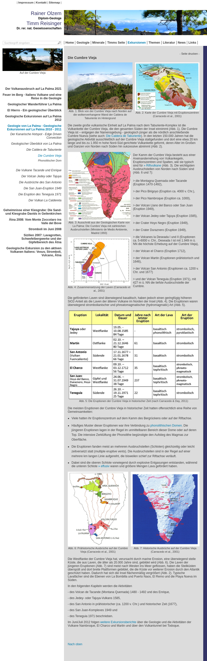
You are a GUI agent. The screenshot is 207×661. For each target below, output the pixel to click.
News (182, 42)
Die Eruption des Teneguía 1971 (39, 194)
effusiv (105, 466)
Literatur (169, 42)
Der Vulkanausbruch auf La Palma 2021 (33, 89)
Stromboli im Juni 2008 (45, 229)
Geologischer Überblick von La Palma (36, 143)
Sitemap (54, 2)
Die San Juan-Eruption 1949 (42, 188)
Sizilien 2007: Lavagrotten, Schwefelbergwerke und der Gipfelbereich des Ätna (41, 238)
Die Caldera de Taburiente (43, 149)
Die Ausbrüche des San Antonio (40, 182)
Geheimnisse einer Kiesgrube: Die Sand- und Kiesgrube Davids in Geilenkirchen (32, 211)
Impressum (26, 2)
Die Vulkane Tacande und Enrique (38, 170)
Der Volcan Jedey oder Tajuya (41, 176)
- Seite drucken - (189, 53)
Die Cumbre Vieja (49, 155)
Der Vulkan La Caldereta (45, 200)
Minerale (98, 42)
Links (192, 42)
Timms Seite (116, 42)
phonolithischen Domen (166, 425)
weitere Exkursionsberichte (118, 622)
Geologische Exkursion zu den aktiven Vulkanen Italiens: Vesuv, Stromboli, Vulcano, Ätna (34, 251)
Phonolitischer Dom (49, 160)
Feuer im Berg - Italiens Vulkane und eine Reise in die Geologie (32, 96)
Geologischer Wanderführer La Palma (34, 104)
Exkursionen (137, 42)
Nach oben (75, 644)
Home (69, 42)
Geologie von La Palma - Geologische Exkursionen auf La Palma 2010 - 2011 (34, 127)
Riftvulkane (153, 165)
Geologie (83, 42)
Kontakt (41, 2)
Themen (154, 42)
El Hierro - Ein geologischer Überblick (34, 110)
